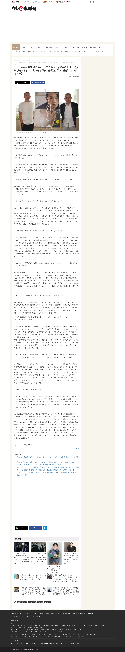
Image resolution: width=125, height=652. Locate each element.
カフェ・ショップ (52, 631)
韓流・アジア (105, 51)
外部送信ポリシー (55, 613)
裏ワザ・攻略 (30, 629)
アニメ (39, 51)
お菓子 (35, 631)
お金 (34, 634)
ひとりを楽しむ (94, 634)
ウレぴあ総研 (15, 2)
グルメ (23, 47)
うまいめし (44, 2)
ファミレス (61, 631)
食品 (27, 631)
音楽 (20, 51)
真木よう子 (48, 602)
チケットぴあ (14, 643)
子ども (24, 627)
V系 (24, 51)
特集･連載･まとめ (95, 47)
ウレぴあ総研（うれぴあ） (24, 8)
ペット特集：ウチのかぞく (69, 636)
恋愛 (39, 47)
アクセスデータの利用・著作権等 (40, 613)
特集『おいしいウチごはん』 (31, 636)
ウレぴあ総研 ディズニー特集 (30, 2)
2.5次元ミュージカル (48, 51)
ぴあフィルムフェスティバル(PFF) (69, 643)
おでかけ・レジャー (39, 627)
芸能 (19, 602)
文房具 (74, 634)
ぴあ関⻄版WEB (43, 643)
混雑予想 (37, 629)
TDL (20, 629)
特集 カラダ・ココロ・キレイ (85, 636)
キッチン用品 (85, 634)
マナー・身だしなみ (48, 634)
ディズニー (14, 629)
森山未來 (40, 602)
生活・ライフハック (27, 634)
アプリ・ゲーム (70, 629)
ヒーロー (16, 54)
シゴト (67, 47)
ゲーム (74, 51)
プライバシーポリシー (23, 613)
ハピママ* (22, 2)
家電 (70, 634)
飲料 (31, 631)
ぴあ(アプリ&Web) (25, 643)
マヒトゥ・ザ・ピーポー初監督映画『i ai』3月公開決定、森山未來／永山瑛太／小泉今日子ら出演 (48, 467)
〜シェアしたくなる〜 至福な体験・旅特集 (50, 636)
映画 (34, 51)
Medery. (67, 2)
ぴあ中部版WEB (53, 643)
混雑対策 (43, 629)
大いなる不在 (32, 602)
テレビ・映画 (50, 629)
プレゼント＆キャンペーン (79, 47)
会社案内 (13, 613)
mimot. (37, 2)
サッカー (98, 51)
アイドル (29, 51)
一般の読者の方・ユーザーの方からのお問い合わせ (26, 616)
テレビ (15, 51)
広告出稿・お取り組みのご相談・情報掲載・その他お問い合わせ (79, 613)
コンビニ (44, 631)
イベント (80, 51)
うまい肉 (59, 2)
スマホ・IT (58, 47)
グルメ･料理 (14, 632)
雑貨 (79, 634)
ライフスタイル (47, 47)
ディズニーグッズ (59, 629)
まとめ (20, 636)
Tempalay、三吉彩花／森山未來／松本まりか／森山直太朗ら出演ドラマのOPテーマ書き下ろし (47, 470)
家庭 (20, 627)
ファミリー (31, 47)
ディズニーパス (79, 629)
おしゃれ (30, 627)
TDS (24, 629)
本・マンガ (68, 51)
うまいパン (52, 2)
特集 (12, 636)
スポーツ (91, 51)
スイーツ (22, 631)
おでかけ (39, 634)
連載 (16, 636)
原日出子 (24, 602)
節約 (56, 634)
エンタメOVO (75, 449)
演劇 (56, 51)
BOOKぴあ (34, 643)
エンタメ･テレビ (15, 623)
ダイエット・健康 (63, 634)
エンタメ (15, 47)
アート (86, 51)
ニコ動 (61, 51)
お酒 (40, 631)
